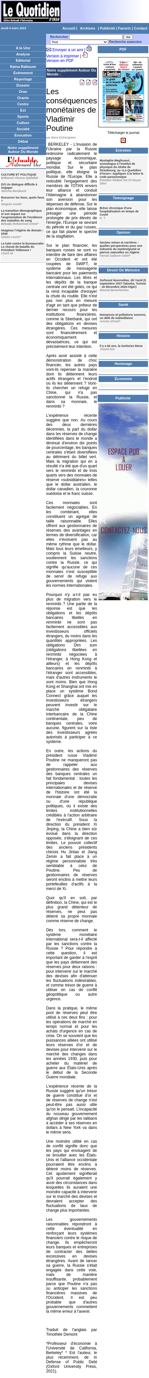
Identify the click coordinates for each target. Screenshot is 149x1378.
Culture (23, 123)
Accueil (68, 28)
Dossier (23, 85)
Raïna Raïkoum (23, 67)
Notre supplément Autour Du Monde (23, 150)
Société (22, 129)
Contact (140, 28)
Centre (23, 104)
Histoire (123, 336)
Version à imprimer (62, 56)
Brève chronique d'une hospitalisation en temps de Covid (119, 211)
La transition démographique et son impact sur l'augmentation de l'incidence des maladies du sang (21, 215)
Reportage (23, 79)
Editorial (23, 60)
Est (23, 110)
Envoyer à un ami (67, 50)
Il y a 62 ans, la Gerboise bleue (121, 346)
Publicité (107, 28)
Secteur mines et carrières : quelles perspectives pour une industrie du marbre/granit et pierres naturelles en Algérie (121, 247)
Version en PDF (60, 60)
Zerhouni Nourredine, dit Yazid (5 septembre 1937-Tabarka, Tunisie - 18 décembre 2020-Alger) (123, 283)
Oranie (23, 98)
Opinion (123, 232)
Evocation (23, 135)
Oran (23, 92)
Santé (123, 305)
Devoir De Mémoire (123, 270)
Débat (23, 141)
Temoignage (123, 198)
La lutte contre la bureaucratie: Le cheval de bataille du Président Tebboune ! (22, 247)
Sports (23, 116)
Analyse (23, 54)
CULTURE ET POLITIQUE (18, 174)
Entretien (123, 150)
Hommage (123, 364)
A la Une (23, 48)
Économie (123, 379)
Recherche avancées (125, 42)
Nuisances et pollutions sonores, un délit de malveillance (123, 316)
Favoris (124, 28)
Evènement (23, 73)
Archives (87, 28)
